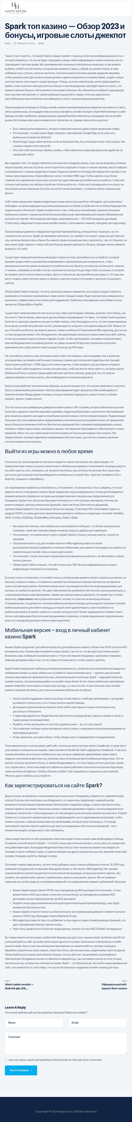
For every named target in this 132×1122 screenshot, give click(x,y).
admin (41, 43)
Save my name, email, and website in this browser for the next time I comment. (55, 1060)
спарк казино (25, 599)
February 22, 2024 (26, 43)
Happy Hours (65, 1111)
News (8, 43)
